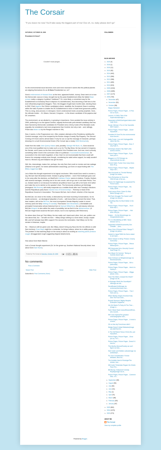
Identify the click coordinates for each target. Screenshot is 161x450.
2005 (109, 407)
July (110, 386)
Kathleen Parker (64, 178)
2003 (109, 413)
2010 (109, 85)
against (38, 106)
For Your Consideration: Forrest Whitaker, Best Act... (118, 356)
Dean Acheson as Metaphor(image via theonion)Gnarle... (121, 259)
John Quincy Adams (48, 146)
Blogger (84, 439)
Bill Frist (46, 201)
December (112, 99)
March (111, 398)
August (111, 383)
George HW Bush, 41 (74, 146)
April (110, 395)
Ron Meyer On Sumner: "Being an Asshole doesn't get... (119, 254)
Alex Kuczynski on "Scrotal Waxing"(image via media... (120, 173)
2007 (109, 94)
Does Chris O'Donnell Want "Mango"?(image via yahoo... (120, 230)
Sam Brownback (73, 204)
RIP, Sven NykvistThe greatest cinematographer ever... (118, 315)
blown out (37, 129)
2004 (109, 410)
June (110, 389)
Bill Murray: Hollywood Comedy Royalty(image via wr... (118, 371)
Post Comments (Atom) (42, 274)
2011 (109, 82)
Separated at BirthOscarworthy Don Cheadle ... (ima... (120, 225)
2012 (109, 79)
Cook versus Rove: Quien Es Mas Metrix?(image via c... (119, 192)
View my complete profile (112, 425)
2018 (109, 65)
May (110, 392)
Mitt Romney (39, 187)
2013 (109, 76)
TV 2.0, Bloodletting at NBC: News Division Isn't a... (119, 221)
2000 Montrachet (81, 141)
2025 (109, 62)
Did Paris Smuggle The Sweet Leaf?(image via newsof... (120, 197)
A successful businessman (79, 153)
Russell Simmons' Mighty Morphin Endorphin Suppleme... (119, 301)
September (112, 380)
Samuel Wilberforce (68, 206)
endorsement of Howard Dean (41, 95)
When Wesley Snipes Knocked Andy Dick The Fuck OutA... (120, 296)
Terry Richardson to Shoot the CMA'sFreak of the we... (118, 178)
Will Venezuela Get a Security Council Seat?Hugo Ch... (120, 249)
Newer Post (30, 270)
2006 (109, 97)
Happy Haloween (114, 108)
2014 (109, 73)
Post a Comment (33, 266)
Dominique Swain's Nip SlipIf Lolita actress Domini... (119, 150)
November (112, 102)
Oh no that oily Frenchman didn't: (119, 324)
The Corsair (45, 12)
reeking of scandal (49, 204)
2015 (109, 70)
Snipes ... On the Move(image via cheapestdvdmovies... (119, 216)
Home (61, 270)
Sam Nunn (38, 248)
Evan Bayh (40, 229)
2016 (109, 67)
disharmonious (84, 208)
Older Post (92, 270)
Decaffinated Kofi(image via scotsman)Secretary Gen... (118, 287)
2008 (109, 91)
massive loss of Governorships (59, 190)
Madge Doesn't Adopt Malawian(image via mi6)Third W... (121, 328)
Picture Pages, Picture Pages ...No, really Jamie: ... (120, 187)
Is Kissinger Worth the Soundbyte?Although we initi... (119, 282)
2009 (109, 88)
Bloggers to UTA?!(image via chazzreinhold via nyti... (117, 159)
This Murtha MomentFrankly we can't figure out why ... (120, 347)
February (112, 401)
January (111, 404)
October (111, 105)
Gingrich (34, 208)
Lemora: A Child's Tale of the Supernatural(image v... (117, 116)
